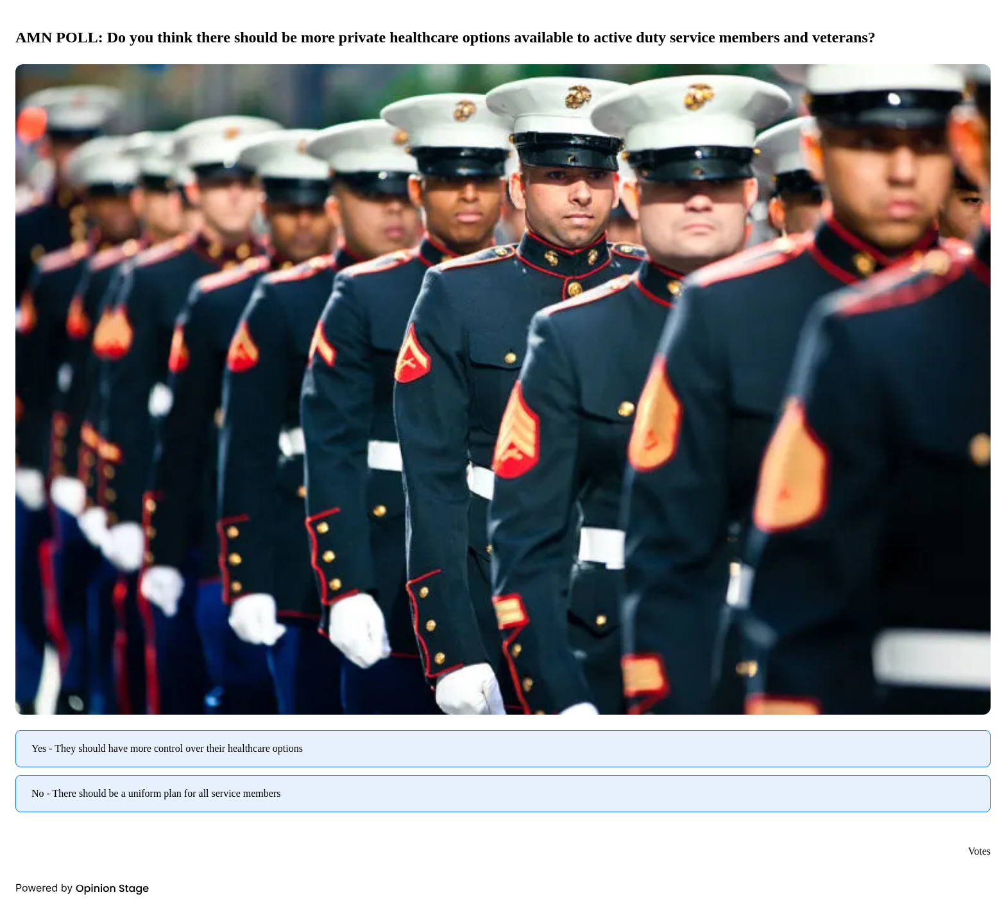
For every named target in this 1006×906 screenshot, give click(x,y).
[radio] (503, 748)
